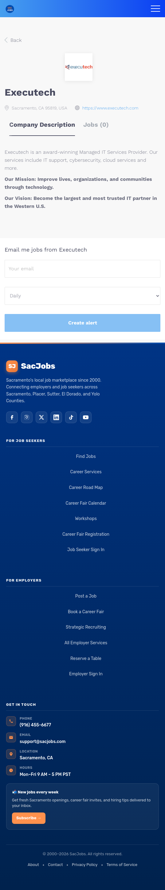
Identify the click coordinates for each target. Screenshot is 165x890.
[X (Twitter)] (41, 417)
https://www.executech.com (110, 107)
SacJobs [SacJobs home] (30, 366)
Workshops (86, 518)
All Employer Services (86, 643)
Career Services (85, 472)
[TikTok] (71, 417)
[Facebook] (12, 417)
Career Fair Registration (85, 534)
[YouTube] (86, 417)
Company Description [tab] (42, 124)
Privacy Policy (85, 864)
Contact (55, 864)
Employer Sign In (86, 674)
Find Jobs (86, 456)
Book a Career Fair (86, 611)
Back (15, 40)
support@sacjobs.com (42, 741)
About (33, 864)
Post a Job (85, 596)
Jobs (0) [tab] (96, 124)
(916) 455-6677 (35, 725)
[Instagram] (27, 417)
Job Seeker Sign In (85, 549)
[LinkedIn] (56, 417)
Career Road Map (86, 487)
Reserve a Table (85, 658)
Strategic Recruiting (86, 627)
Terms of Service (122, 864)
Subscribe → (28, 818)
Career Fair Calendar (86, 503)
